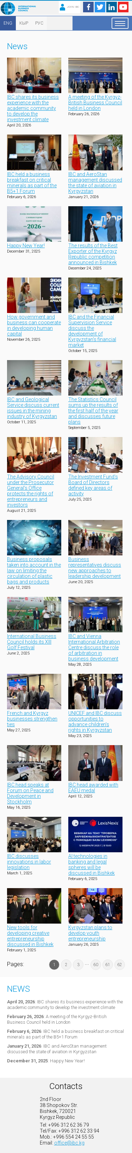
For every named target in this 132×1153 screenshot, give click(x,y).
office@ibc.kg (69, 1143)
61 (107, 964)
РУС (39, 23)
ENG (8, 23)
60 (95, 964)
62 (119, 964)
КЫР (23, 23)
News (18, 989)
